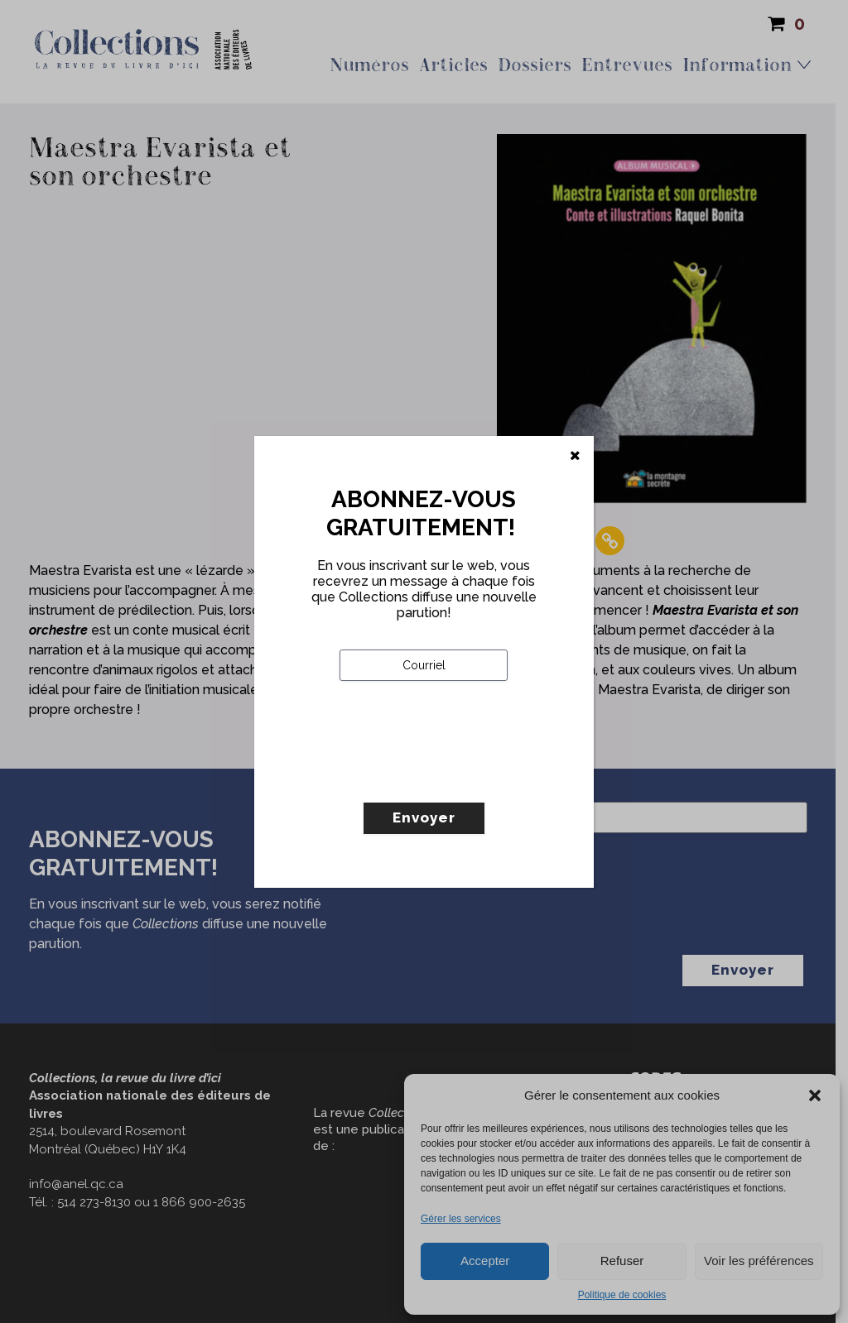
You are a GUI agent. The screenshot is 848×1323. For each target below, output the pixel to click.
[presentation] (465, 776)
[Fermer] (575, 456)
